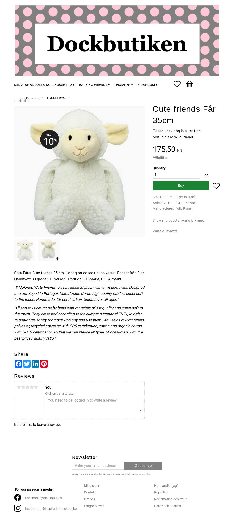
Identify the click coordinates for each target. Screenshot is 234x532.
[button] (179, 84)
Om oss (89, 499)
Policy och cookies (167, 506)
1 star (19, 387)
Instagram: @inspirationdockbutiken (51, 509)
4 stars (32, 387)
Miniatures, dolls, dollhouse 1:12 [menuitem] (43, 85)
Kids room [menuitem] (146, 85)
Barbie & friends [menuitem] (93, 85)
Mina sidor (91, 486)
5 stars (36, 387)
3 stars (27, 387)
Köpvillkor (161, 492)
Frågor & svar (94, 506)
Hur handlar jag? (166, 486)
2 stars (23, 387)
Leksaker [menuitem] (122, 85)
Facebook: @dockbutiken (43, 498)
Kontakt (90, 492)
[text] (186, 150)
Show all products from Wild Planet (178, 220)
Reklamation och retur (170, 499)
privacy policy (143, 474)
